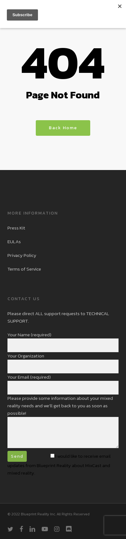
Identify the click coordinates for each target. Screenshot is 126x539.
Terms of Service (24, 268)
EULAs (14, 241)
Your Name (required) (62, 341)
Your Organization (62, 362)
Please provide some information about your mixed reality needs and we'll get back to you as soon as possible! (62, 422)
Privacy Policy (21, 255)
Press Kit (16, 227)
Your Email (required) (62, 384)
